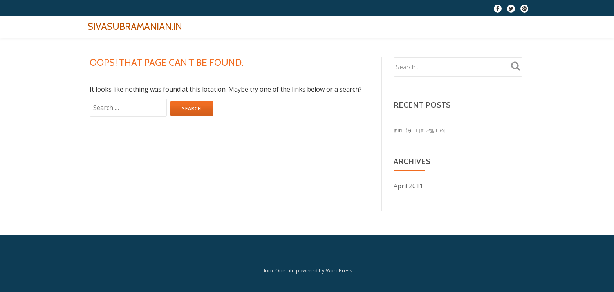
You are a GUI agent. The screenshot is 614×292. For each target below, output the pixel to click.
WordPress (339, 270)
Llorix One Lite (279, 270)
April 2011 (408, 186)
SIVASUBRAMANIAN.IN (135, 26)
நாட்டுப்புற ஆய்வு (420, 129)
